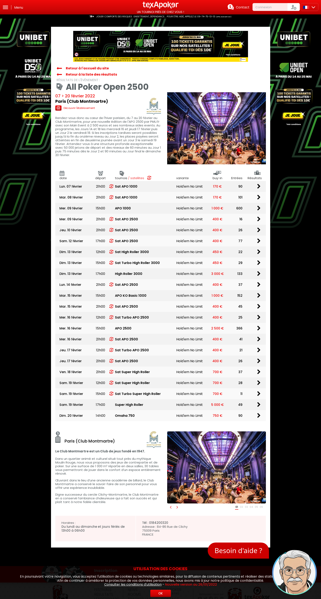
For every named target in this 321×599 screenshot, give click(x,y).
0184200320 (158, 523)
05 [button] (256, 507)
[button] (170, 507)
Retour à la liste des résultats (91, 74)
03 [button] (246, 507)
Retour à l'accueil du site (87, 68)
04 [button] (251, 507)
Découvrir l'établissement (75, 108)
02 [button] (241, 507)
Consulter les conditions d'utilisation (133, 584)
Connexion (263, 7)
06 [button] (261, 507)
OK (160, 593)
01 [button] (236, 507)
